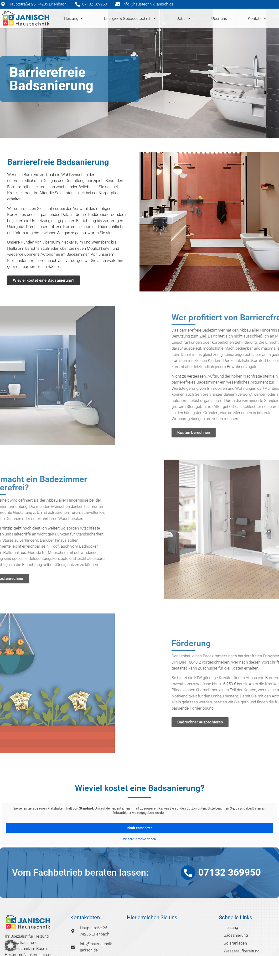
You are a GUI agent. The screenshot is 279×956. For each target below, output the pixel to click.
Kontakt (257, 18)
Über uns (219, 18)
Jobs (183, 18)
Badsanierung (236, 935)
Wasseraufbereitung (241, 951)
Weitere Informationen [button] (139, 839)
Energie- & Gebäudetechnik (130, 18)
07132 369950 (229, 872)
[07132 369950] (188, 872)
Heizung (73, 18)
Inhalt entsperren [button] (139, 828)
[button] (10, 945)
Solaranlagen (235, 943)
